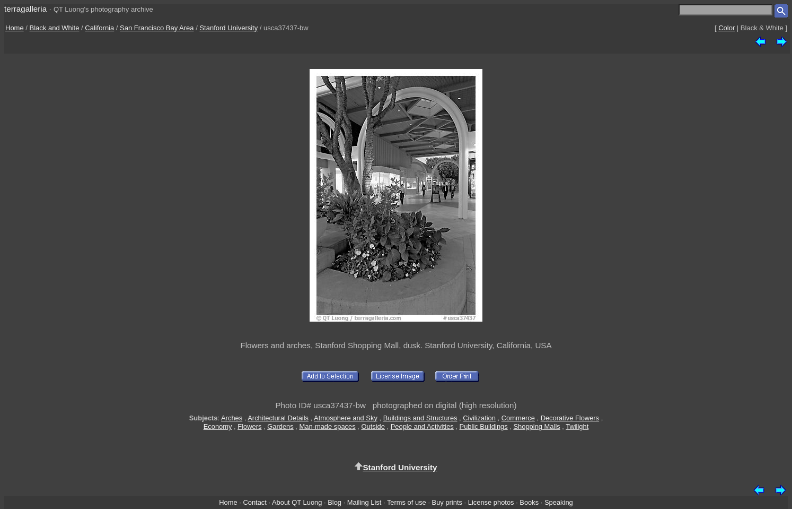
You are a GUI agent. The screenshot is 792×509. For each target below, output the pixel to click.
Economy (218, 426)
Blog (334, 502)
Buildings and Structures (420, 418)
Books (529, 502)
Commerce (518, 418)
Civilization (479, 418)
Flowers (249, 426)
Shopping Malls (536, 426)
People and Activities (422, 426)
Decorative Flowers (570, 418)
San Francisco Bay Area (156, 28)
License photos (491, 502)
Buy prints (447, 502)
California (99, 28)
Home (14, 28)
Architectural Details (278, 418)
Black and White (55, 28)
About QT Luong (297, 502)
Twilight (577, 426)
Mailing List (364, 502)
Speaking (558, 502)
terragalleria (25, 8)
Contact (254, 502)
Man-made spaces (328, 426)
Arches (231, 418)
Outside (372, 426)
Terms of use (406, 502)
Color (726, 28)
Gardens (280, 426)
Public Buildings (484, 426)
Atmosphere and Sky (345, 418)
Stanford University (228, 28)
